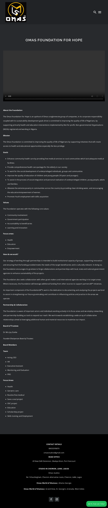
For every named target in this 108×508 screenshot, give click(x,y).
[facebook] (51, 499)
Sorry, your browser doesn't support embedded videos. (54, 76)
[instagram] (57, 499)
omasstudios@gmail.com (54, 453)
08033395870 (54, 448)
